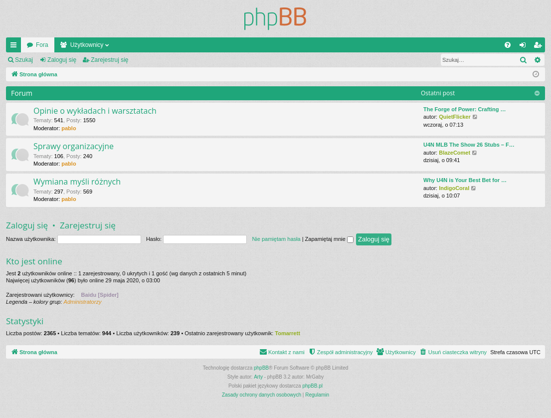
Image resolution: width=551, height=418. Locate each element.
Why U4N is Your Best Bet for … (465, 180)
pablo (68, 128)
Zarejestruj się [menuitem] (539, 46)
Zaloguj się (61, 59)
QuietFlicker (455, 117)
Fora (42, 44)
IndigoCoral (454, 188)
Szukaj (24, 59)
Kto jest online (34, 261)
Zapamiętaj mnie (329, 239)
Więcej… (15, 46)
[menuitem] (507, 44)
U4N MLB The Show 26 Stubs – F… (469, 145)
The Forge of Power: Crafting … (464, 109)
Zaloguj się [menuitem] (525, 46)
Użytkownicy (87, 44)
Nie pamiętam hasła (276, 239)
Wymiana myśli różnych (77, 181)
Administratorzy (83, 302)
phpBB (261, 368)
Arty (258, 377)
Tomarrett (287, 333)
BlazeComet (454, 153)
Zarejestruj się (109, 59)
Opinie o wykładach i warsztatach (95, 110)
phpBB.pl (312, 386)
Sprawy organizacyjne (73, 146)
